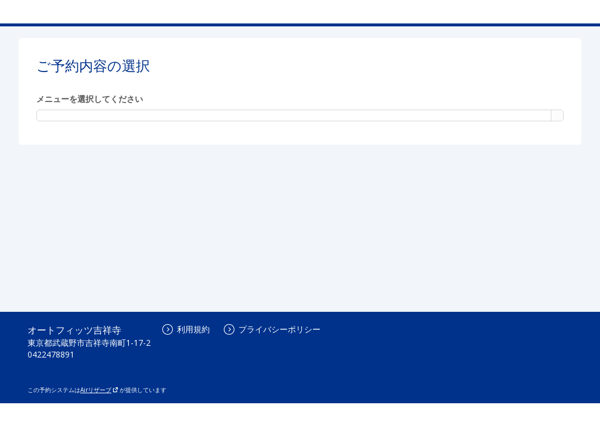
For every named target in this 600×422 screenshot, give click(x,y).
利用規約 (186, 329)
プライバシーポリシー (272, 329)
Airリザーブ (99, 390)
